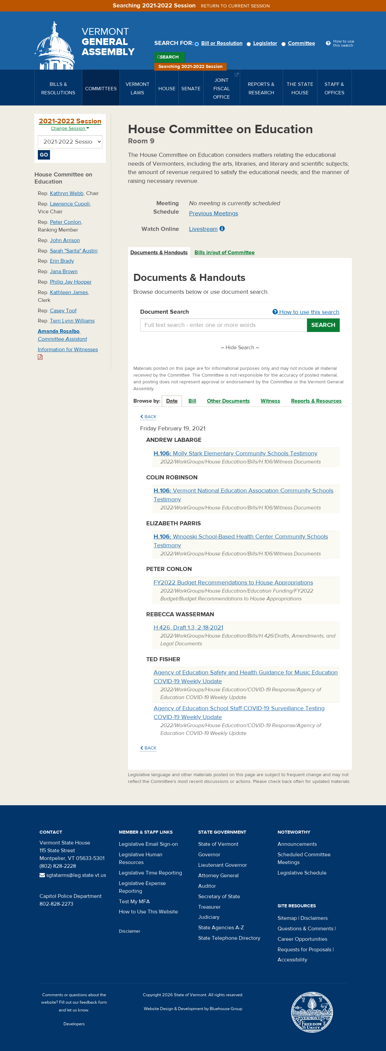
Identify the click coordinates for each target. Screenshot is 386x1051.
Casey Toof (63, 310)
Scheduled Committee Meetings (304, 858)
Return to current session (235, 6)
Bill (192, 401)
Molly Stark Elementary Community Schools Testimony (235, 453)
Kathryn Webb (66, 193)
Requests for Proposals (304, 949)
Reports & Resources (316, 401)
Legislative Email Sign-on (148, 844)
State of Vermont (218, 844)
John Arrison (65, 240)
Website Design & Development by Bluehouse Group (193, 1008)
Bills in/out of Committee (225, 252)
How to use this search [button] (306, 312)
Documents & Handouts (159, 252)
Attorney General (218, 875)
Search (169, 57)
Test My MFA (134, 901)
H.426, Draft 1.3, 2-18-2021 (188, 627)
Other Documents (228, 401)
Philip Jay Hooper (71, 282)
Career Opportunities (302, 939)
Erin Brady (62, 261)
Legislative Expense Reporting (142, 887)
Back (148, 417)
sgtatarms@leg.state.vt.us (73, 875)
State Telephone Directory (229, 938)
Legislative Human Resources (140, 858)
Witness (270, 401)
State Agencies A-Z (221, 927)
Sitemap (287, 918)
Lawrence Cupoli (70, 203)
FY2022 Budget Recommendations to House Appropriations (233, 583)
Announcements (297, 844)
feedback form (93, 1002)
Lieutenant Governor (222, 865)
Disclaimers (314, 918)
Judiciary (209, 917)
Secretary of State (219, 896)
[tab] (159, 252)
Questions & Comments (305, 928)
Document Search (240, 312)
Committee (299, 43)
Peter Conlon (65, 222)
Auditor (207, 886)
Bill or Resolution (219, 43)
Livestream (203, 229)
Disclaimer (129, 931)
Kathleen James (69, 292)
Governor (209, 854)
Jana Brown (64, 271)
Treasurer (209, 907)
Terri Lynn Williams (72, 320)
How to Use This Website (148, 911)
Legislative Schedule (302, 872)
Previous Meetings (213, 213)
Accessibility (292, 959)
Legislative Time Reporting (150, 872)
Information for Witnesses (68, 353)
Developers (74, 1024)
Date (172, 401)
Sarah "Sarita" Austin (74, 250)
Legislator (263, 43)
